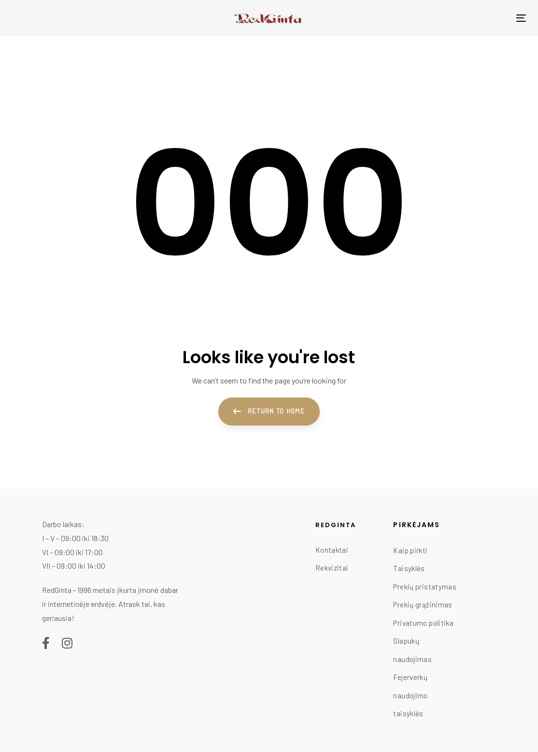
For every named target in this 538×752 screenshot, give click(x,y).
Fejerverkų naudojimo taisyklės (410, 695)
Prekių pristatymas (424, 586)
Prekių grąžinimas (422, 604)
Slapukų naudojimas (412, 650)
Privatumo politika (423, 623)
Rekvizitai (332, 567)
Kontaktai (331, 550)
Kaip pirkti (410, 550)
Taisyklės (409, 568)
